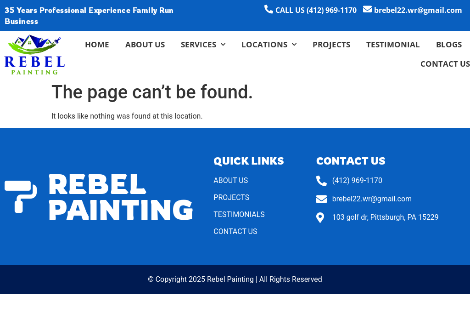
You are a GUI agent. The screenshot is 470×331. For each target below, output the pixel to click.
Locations (269, 44)
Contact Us (445, 63)
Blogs (449, 44)
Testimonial (393, 44)
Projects (331, 44)
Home (97, 44)
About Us (145, 44)
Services (203, 44)
